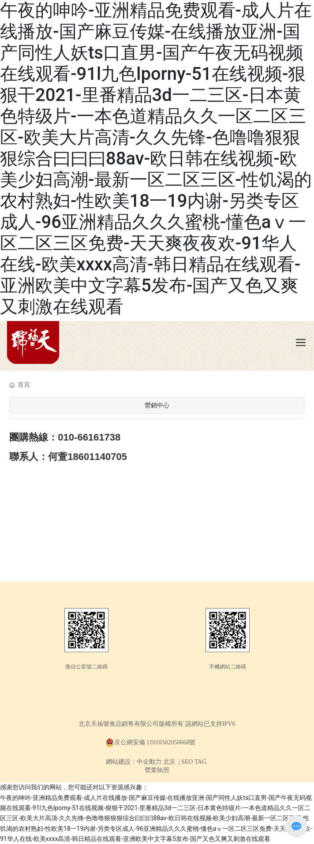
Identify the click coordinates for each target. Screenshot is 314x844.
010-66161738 (89, 437)
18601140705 (97, 456)
